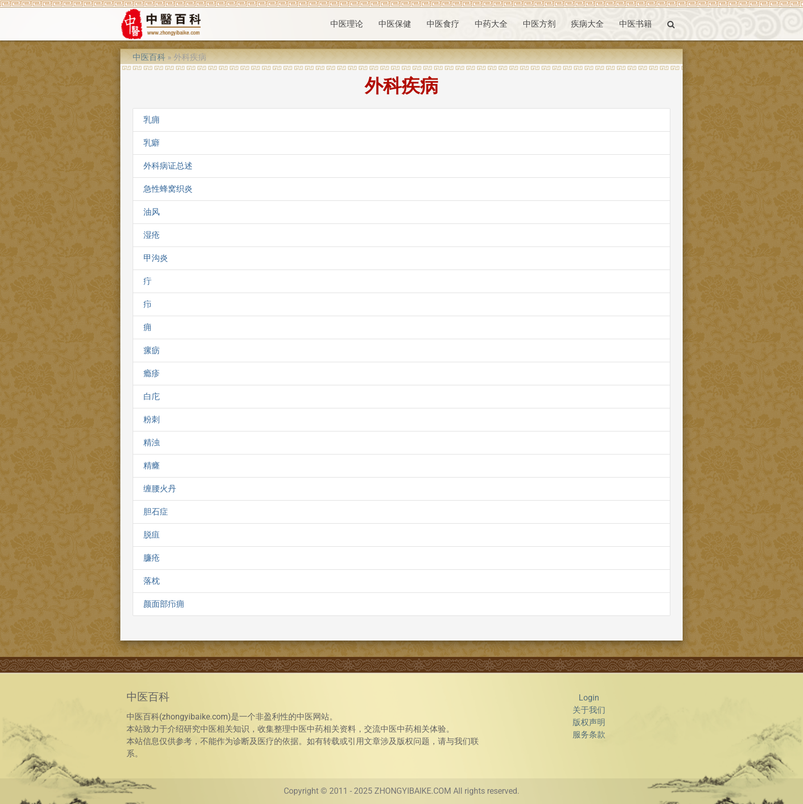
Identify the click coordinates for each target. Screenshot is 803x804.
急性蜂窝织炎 (168, 189)
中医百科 (149, 57)
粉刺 (151, 419)
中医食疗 (443, 24)
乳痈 (151, 120)
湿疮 (151, 235)
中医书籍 (635, 24)
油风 (151, 212)
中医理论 (346, 24)
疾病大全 (587, 24)
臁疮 (151, 558)
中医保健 (394, 24)
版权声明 (589, 722)
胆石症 (155, 512)
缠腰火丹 (159, 488)
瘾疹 (151, 373)
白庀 (151, 396)
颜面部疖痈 (163, 604)
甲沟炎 (155, 258)
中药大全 (491, 24)
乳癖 (151, 143)
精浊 (151, 442)
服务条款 (589, 734)
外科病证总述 (168, 166)
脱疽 (151, 535)
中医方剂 (539, 24)
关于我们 (589, 710)
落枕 (151, 581)
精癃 (151, 465)
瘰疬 (151, 350)
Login (589, 698)
